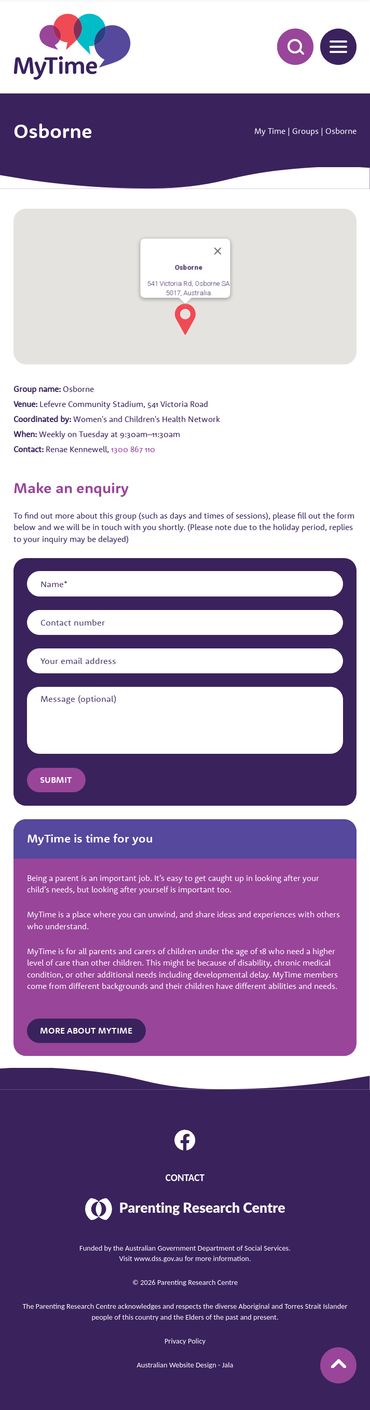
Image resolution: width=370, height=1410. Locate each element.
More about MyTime (86, 1030)
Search (289, 46)
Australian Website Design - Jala (184, 1365)
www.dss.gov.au (158, 1258)
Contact (185, 1178)
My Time (269, 131)
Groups (305, 131)
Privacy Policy (185, 1341)
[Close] (217, 249)
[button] (185, 317)
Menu (333, 46)
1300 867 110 (133, 449)
